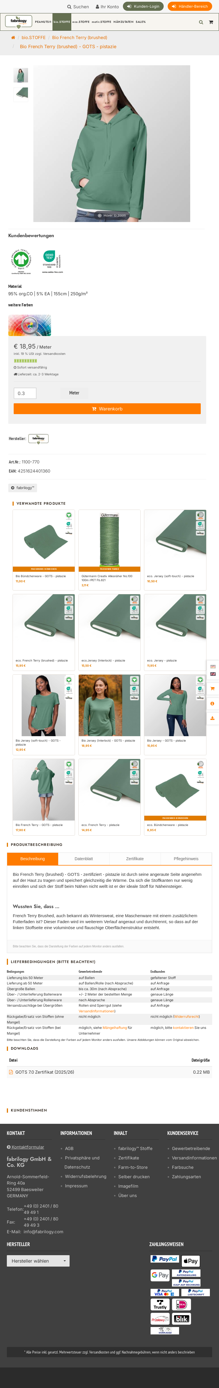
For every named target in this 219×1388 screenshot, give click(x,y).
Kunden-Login (146, 6)
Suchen (81, 6)
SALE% (141, 22)
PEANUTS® (43, 22)
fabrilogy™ (22, 487)
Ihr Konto (110, 6)
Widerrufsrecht (186, 1016)
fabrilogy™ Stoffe (135, 1148)
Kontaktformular (25, 1147)
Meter (74, 393)
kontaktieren (183, 1027)
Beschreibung (32, 858)
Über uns (127, 1195)
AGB (69, 1148)
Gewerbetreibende (191, 1148)
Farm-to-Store (133, 1167)
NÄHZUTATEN (123, 22)
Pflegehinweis (186, 858)
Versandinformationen (96, 1011)
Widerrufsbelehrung (85, 1176)
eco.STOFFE (81, 22)
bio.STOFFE (62, 22)
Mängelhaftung (115, 1027)
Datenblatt (84, 858)
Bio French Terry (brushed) (79, 37)
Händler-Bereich (193, 6)
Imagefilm (128, 1186)
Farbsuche (183, 1167)
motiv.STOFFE (101, 22)
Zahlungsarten (186, 1176)
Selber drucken (134, 1176)
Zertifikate (135, 858)
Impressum (76, 1185)
